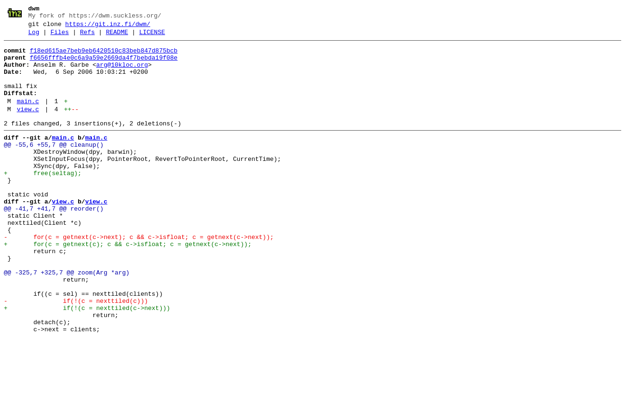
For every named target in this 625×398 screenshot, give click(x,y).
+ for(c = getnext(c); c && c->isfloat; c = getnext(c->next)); (128, 285)
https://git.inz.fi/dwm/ (107, 27)
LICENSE (152, 36)
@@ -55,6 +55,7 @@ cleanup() (54, 166)
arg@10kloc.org (122, 73)
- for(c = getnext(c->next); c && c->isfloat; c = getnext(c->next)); (138, 277)
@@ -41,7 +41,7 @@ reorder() (54, 243)
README (117, 36)
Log (33, 36)
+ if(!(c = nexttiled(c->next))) (87, 362)
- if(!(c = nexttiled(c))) (76, 353)
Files (59, 36)
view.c (28, 126)
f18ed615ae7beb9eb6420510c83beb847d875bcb (104, 56)
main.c (28, 117)
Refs (87, 36)
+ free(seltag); (43, 200)
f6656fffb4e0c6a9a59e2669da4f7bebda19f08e (104, 65)
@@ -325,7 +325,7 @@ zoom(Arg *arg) (66, 319)
